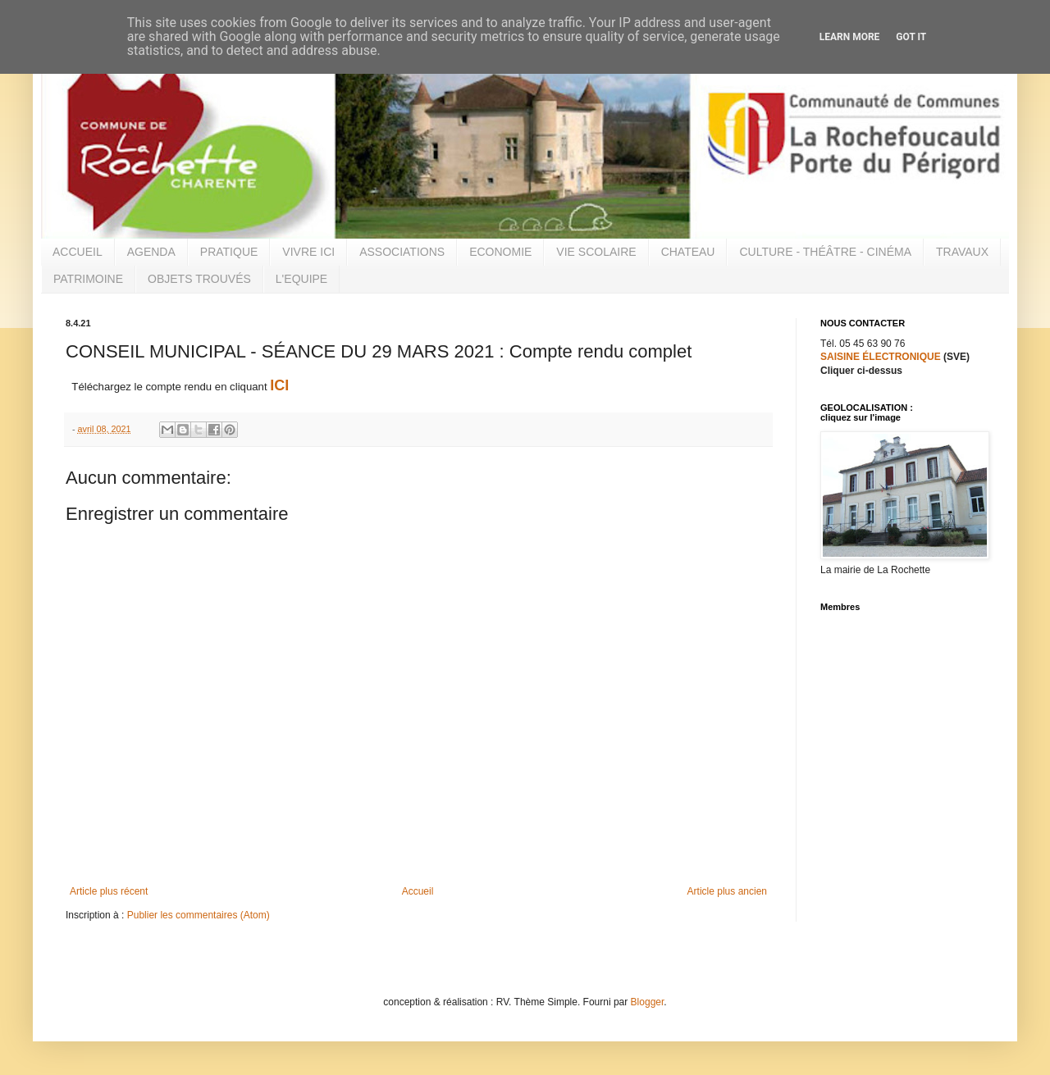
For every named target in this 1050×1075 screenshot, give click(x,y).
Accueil (418, 891)
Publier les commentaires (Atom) (198, 915)
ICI (279, 385)
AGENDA (151, 251)
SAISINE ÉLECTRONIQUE (880, 356)
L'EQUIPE (301, 278)
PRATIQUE (229, 251)
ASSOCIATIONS (402, 251)
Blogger (647, 1002)
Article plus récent (109, 891)
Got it (911, 37)
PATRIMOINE (88, 278)
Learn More (849, 37)
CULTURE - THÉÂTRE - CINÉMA (825, 251)
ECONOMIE (500, 251)
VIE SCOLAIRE (596, 251)
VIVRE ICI (308, 251)
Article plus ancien (727, 891)
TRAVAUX (962, 251)
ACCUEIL (77, 251)
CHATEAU (688, 251)
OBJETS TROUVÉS (199, 278)
